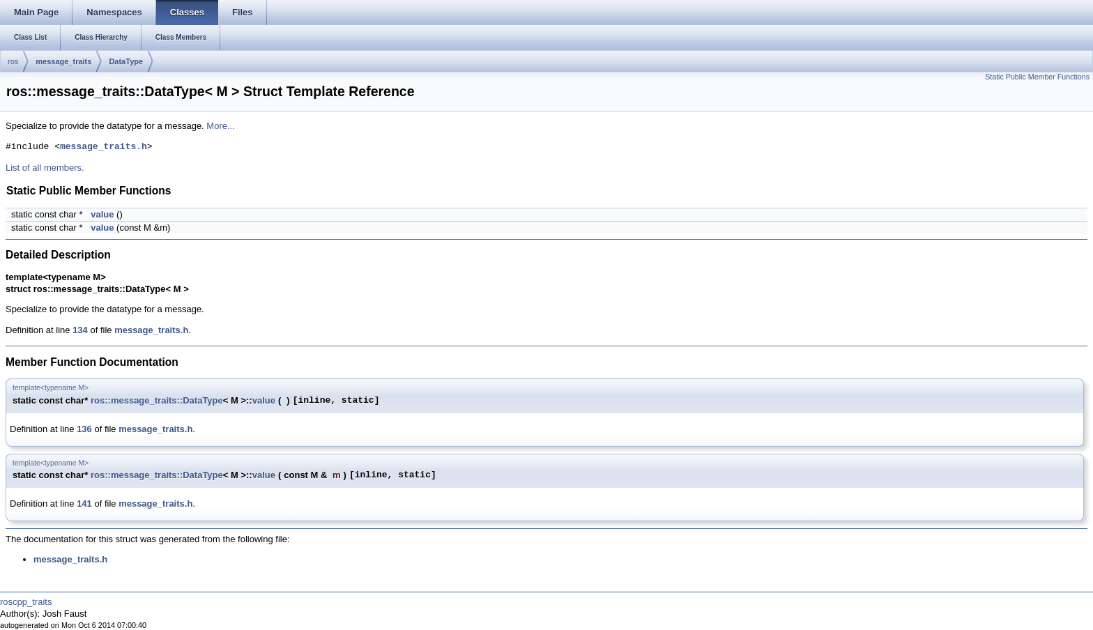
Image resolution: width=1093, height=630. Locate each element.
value (102, 214)
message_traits (63, 61)
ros (13, 61)
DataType (126, 61)
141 (84, 503)
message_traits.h (103, 147)
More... (220, 126)
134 (80, 330)
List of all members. (45, 167)
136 (84, 429)
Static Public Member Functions (1037, 76)
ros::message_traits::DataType (157, 400)
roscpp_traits (26, 602)
